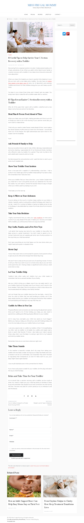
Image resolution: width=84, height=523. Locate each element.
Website (11, 441)
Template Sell (11, 521)
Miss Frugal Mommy (42, 5)
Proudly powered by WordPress (16, 519)
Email (11, 435)
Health (10, 55)
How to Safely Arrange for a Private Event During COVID (18, 404)
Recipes (40, 14)
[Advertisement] (66, 61)
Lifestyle (48, 14)
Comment (12, 418)
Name (11, 429)
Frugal (33, 14)
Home (26, 14)
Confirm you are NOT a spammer (19, 458)
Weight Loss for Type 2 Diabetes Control (43, 404)
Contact (58, 14)
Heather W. (21, 65)
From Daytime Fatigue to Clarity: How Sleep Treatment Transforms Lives (59, 504)
